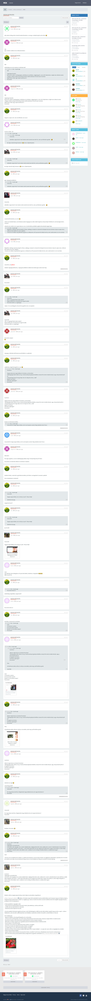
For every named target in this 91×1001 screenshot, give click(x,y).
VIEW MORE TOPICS (45, 987)
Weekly (83, 67)
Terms (18, 994)
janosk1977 (13, 331)
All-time (74, 67)
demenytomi (61, 796)
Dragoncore (13, 43)
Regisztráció (78, 2)
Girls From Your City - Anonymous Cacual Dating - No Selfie (35, 973)
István (12, 29)
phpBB (22, 999)
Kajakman (62, 428)
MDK (5, 3)
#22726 (66, 86)
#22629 (66, 599)
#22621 (66, 801)
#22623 (66, 751)
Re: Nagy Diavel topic (80, 111)
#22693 (66, 358)
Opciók (59, 960)
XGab (12, 125)
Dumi (12, 152)
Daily (79, 67)
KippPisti (9, 787)
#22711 (66, 149)
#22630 (66, 580)
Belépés (85, 2)
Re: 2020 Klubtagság (80, 105)
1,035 (84, 85)
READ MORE (13, 981)
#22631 (66, 563)
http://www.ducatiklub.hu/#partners (50, 933)
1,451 (84, 76)
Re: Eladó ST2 (79, 100)
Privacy (14, 994)
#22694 (66, 344)
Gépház (74, 32)
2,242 (84, 71)
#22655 (66, 508)
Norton (12, 565)
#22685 (66, 433)
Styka (11, 135)
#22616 (66, 865)
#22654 (66, 533)
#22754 (66, 26)
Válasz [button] (6, 22)
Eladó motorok (76, 41)
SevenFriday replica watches (78, 45)
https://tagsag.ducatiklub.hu (11, 898)
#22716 (66, 109)
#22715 (66, 122)
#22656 (66, 483)
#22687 (66, 413)
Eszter (8, 423)
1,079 (84, 80)
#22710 (66, 171)
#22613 (66, 886)
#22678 (66, 447)
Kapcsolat (23, 994)
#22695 (66, 329)
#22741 (66, 40)
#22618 (66, 819)
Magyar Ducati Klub (7, 994)
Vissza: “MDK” (6, 964)
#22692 (66, 389)
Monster (75, 23)
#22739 (66, 55)
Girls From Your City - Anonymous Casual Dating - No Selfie (14, 973)
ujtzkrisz (62, 268)
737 (83, 90)
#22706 (66, 239)
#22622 (66, 774)
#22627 (66, 637)
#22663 (66, 466)
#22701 (66, 287)
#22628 (66, 612)
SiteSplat (15, 999)
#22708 (66, 210)
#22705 (66, 256)
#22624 (66, 702)
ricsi (12, 58)
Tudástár (11, 3)
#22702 (66, 274)
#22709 (66, 193)
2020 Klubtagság (8, 15)
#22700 (66, 311)
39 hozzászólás (65, 17)
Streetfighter (76, 48)
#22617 (66, 833)
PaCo (8, 492)
